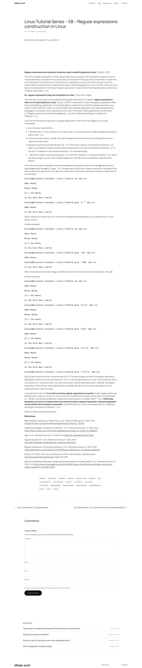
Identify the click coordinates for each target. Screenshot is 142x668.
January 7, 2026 (114, 615)
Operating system (55, 471)
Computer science (81, 464)
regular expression (81, 471)
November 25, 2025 (113, 626)
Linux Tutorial (88, 468)
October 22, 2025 (114, 632)
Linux (99, 464)
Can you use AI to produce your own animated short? (46, 627)
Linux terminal (78, 468)
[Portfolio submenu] (95, 3)
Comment (27, 525)
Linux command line (45, 468)
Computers (92, 464)
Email (26, 557)
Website (26, 565)
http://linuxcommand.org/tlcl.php (38, 443)
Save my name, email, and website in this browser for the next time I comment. (48, 574)
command (42, 464)
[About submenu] (119, 3)
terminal (41, 475)
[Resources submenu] (111, 3)
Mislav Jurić (19, 3)
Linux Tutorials (43, 471)
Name (26, 548)
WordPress (124, 662)
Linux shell (68, 468)
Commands (61, 464)
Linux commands (58, 468)
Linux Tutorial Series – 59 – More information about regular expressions (99, 493)
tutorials (56, 475)
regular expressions (95, 471)
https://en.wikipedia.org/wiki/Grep (79, 421)
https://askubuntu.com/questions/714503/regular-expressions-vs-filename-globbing (62, 436)
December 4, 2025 (114, 621)
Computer (70, 464)
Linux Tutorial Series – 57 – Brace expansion (32, 493)
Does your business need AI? (36, 621)
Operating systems (68, 471)
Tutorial (49, 475)
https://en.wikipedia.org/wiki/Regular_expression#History (50, 428)
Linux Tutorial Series (41, 31)
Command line (52, 464)
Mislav (32, 31)
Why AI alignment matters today (37, 632)
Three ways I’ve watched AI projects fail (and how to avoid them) (51, 615)
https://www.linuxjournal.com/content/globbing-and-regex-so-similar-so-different (60, 417)
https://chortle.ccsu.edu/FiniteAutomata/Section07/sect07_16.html (54, 409)
